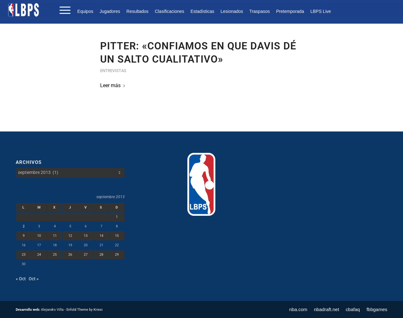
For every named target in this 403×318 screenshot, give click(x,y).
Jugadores (109, 11)
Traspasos (259, 11)
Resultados (138, 11)
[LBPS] (24, 10)
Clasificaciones (169, 11)
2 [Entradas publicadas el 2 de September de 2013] (24, 226)
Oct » (34, 278)
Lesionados (231, 11)
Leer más (113, 85)
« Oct (21, 278)
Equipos (85, 11)
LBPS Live (320, 11)
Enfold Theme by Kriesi (84, 310)
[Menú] (63, 10)
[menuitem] (87, 11)
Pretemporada (290, 11)
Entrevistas (113, 70)
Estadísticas (202, 11)
